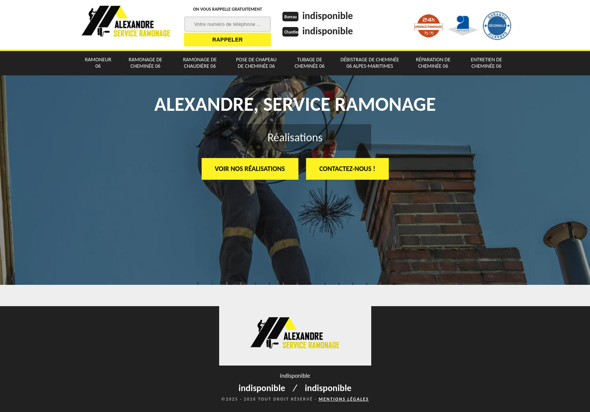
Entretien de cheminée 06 (486, 62)
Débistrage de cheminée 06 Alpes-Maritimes (369, 62)
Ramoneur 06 (98, 62)
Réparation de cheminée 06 (433, 62)
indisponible (327, 16)
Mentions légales (344, 399)
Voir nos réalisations (250, 168)
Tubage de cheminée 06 (310, 62)
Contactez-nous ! (347, 168)
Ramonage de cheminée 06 (145, 62)
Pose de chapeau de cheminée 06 (256, 62)
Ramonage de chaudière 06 (199, 62)
